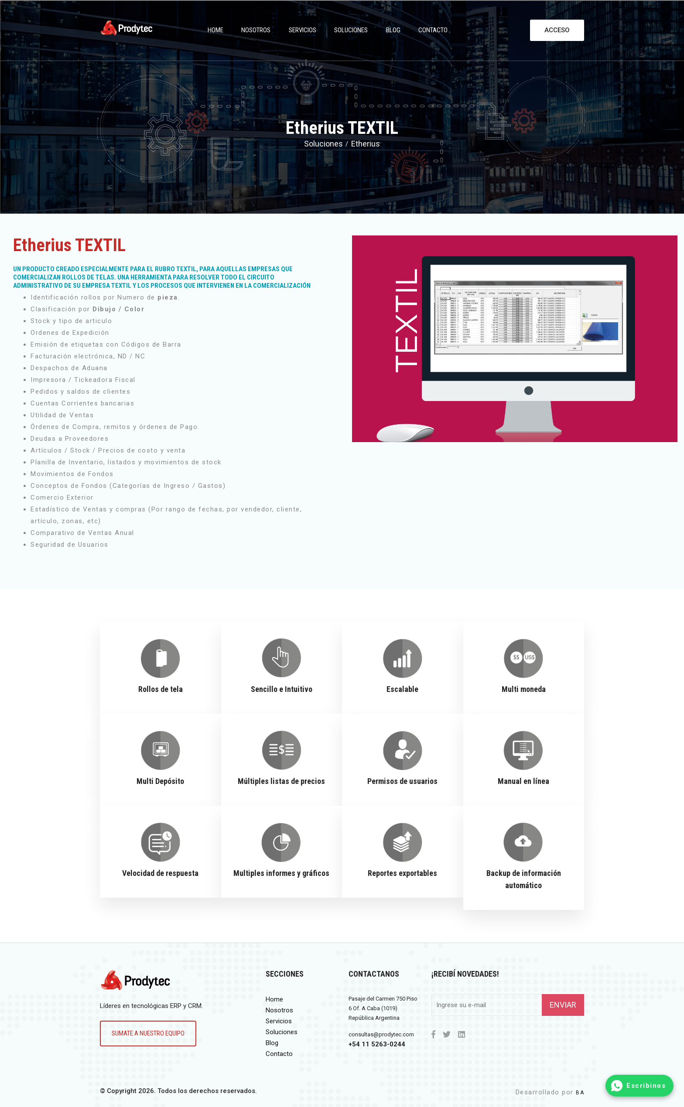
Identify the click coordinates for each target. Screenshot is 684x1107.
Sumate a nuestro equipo (148, 1033)
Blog (393, 30)
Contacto (433, 30)
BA (580, 1093)
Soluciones (351, 30)
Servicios (302, 30)
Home (215, 30)
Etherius (365, 143)
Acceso (557, 30)
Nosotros (255, 30)
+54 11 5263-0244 (377, 1044)
